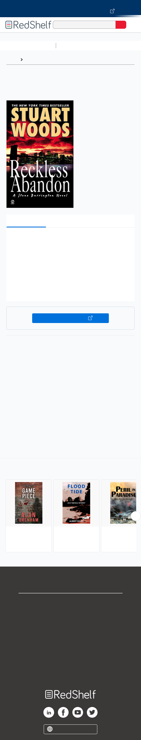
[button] (70, 240)
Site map (70, 672)
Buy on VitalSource (70, 318)
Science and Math (105, 45)
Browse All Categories (28, 45)
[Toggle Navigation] (131, 24)
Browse (33, 59)
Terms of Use (71, 637)
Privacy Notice (71, 625)
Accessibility (70, 660)
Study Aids (72, 45)
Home (12, 59)
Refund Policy (70, 649)
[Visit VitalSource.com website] (70, 8)
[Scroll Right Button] (135, 516)
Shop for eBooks (70, 601)
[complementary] (70, 506)
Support (70, 613)
